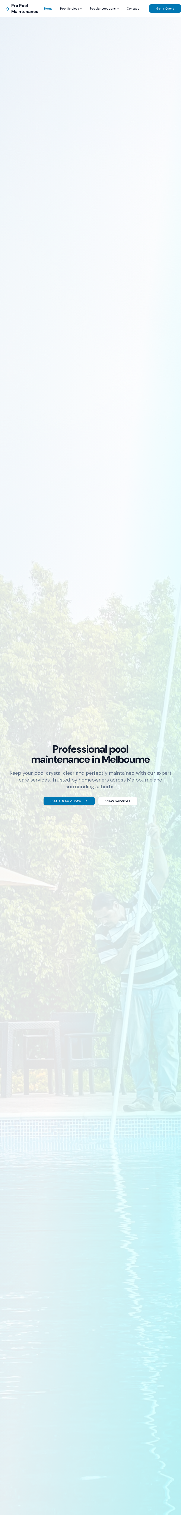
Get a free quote (69, 801)
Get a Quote (165, 8)
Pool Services (71, 8)
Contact (133, 8)
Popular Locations (104, 8)
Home (48, 8)
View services (117, 801)
